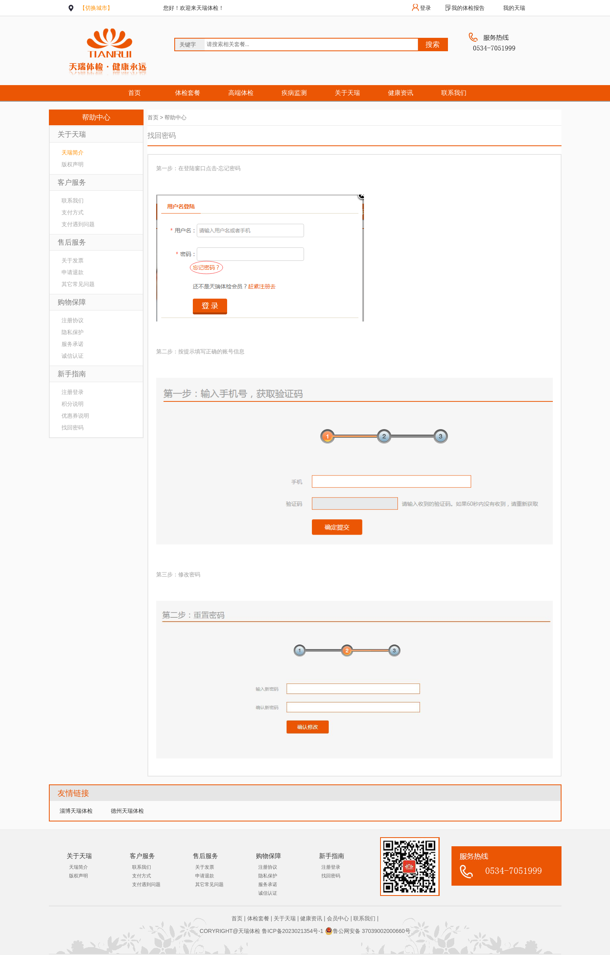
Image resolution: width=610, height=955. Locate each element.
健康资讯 (400, 92)
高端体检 (241, 92)
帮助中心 (175, 117)
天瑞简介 (73, 152)
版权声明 (73, 164)
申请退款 (73, 272)
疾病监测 (294, 92)
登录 (425, 8)
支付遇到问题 (78, 224)
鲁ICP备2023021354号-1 (292, 931)
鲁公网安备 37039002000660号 (367, 931)
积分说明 (73, 404)
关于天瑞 (347, 92)
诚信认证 (73, 356)
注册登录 (73, 392)
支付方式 (73, 212)
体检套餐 (187, 92)
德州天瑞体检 (127, 811)
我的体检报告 (468, 8)
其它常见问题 (78, 284)
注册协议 (73, 320)
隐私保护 (73, 332)
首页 (134, 92)
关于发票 (73, 260)
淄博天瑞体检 (76, 811)
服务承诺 (73, 344)
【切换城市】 (96, 8)
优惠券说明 (75, 415)
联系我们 (453, 92)
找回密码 (73, 427)
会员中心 (338, 918)
